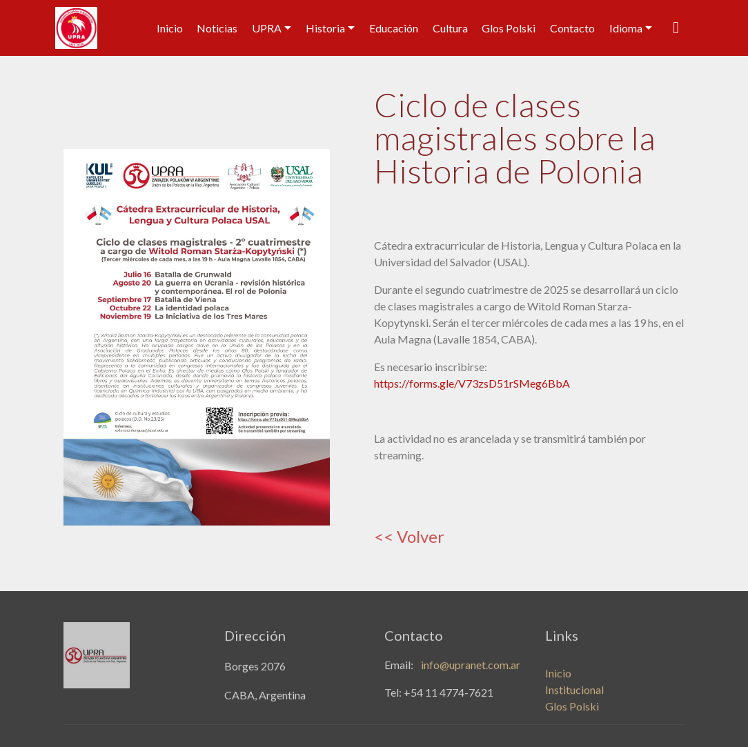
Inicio (170, 27)
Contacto (572, 27)
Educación (393, 27)
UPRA (267, 27)
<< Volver (409, 536)
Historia (325, 27)
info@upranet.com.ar (470, 667)
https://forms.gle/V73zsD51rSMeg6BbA (472, 383)
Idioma (625, 27)
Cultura (450, 27)
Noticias (217, 27)
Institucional (574, 698)
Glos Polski (508, 27)
